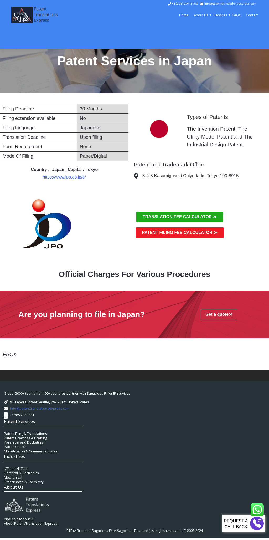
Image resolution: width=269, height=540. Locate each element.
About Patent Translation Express (30, 525)
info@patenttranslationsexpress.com (230, 4)
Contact (252, 15)
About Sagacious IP (19, 520)
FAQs (236, 15)
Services (220, 15)
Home (184, 15)
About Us (201, 15)
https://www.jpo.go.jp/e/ (64, 177)
